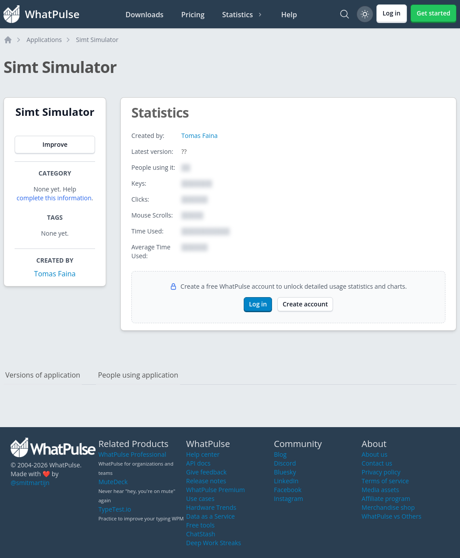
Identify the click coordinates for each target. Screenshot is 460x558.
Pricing (193, 14)
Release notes (206, 481)
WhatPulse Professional (132, 454)
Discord (285, 463)
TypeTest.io (114, 509)
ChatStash (200, 534)
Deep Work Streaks (213, 543)
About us (374, 454)
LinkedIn (286, 481)
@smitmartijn (30, 482)
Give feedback (206, 472)
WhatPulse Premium (215, 489)
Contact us (377, 463)
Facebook (287, 489)
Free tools (200, 525)
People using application (138, 375)
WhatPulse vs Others (392, 516)
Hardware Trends (211, 507)
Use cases (200, 498)
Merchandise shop (388, 507)
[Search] (344, 14)
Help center (203, 454)
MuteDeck (112, 482)
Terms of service (385, 481)
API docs (198, 463)
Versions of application (42, 375)
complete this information (54, 198)
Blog (280, 454)
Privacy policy (381, 472)
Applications (44, 39)
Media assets (380, 489)
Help (289, 14)
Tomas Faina (55, 274)
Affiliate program (386, 498)
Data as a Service (210, 516)
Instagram (288, 498)
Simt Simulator (97, 39)
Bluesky (285, 472)
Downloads (145, 14)
